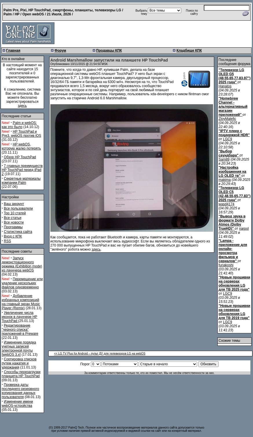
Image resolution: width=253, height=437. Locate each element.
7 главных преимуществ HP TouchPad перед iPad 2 (22, 170)
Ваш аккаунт (14, 204)
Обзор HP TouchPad (20, 157)
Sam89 (224, 159)
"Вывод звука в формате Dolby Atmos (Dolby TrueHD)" (232, 222)
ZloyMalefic (227, 119)
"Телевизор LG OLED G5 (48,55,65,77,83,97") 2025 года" (234, 76)
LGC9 (227, 139)
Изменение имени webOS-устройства (17, 404)
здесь (22, 106)
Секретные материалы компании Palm (21, 181)
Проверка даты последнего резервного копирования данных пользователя (20, 391)
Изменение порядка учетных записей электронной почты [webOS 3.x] (19, 348)
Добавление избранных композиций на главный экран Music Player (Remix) (21, 302)
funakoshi (226, 265)
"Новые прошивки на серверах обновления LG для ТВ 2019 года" (234, 312)
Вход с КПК (13, 236)
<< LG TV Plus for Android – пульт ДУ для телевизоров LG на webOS (99, 353)
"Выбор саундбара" (229, 153)
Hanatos (225, 86)
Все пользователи (18, 208)
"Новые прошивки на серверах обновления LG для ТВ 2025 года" (234, 283)
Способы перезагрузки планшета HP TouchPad (21, 374)
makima (225, 180)
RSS (7, 241)
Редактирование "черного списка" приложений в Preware (20, 329)
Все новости (13, 222)
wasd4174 (226, 204)
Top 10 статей (15, 213)
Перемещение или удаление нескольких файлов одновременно (22, 283)
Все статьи (12, 218)
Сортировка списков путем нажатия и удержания (19, 363)
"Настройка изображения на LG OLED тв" (232, 172)
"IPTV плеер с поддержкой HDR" (234, 133)
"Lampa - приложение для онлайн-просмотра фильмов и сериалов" (233, 251)
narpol (244, 228)
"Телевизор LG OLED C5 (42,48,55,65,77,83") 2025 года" (234, 194)
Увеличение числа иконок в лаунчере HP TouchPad (19, 317)
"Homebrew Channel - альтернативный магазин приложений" (233, 106)
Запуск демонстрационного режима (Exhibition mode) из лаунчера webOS (22, 264)
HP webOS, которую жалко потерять (21, 146)
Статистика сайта (18, 232)
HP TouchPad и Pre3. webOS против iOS (21, 134)
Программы (13, 227)
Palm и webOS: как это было (19, 125)
